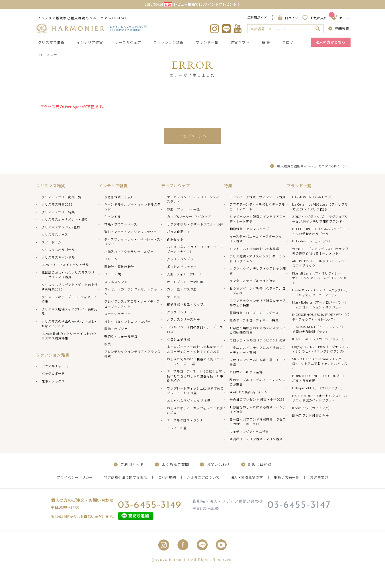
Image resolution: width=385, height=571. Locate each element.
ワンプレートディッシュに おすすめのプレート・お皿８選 (195, 390)
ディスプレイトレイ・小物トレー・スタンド (132, 241)
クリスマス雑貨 (51, 42)
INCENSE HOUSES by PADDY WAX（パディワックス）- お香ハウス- (320, 317)
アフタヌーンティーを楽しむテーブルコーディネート (257, 206)
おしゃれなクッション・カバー (127, 321)
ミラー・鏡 (112, 274)
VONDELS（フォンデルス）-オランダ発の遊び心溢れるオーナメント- (320, 251)
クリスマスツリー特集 (58, 212)
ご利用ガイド (257, 17)
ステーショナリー (117, 313)
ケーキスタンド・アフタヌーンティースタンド (195, 199)
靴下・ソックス (53, 381)
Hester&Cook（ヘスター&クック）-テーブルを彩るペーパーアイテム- (320, 292)
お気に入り (318, 18)
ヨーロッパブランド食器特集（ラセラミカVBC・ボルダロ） (258, 421)
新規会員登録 (259, 464)
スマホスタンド (116, 281)
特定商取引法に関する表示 (125, 477)
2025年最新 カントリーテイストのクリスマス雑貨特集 (69, 336)
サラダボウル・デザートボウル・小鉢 (195, 224)
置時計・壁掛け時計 (119, 266)
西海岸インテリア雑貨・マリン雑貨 (256, 439)
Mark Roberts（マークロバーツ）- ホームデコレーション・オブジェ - (320, 304)
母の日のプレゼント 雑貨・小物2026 (257, 399)
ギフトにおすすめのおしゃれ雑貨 (254, 248)
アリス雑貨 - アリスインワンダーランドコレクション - (257, 258)
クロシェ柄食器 (178, 339)
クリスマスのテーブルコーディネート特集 (69, 299)
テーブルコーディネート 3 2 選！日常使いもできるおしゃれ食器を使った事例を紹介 (195, 376)
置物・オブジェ (116, 328)
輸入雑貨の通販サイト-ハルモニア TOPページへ (313, 166)
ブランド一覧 (207, 42)
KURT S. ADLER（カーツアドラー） (318, 339)
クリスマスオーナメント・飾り (65, 219)
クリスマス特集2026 (57, 204)
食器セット (175, 239)
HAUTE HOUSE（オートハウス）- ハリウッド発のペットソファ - (319, 398)
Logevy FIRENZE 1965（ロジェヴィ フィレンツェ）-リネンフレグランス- (320, 349)
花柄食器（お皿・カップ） (187, 304)
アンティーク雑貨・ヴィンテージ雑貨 (258, 197)
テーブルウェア (128, 42)
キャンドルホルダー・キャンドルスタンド (132, 206)
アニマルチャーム (55, 366)
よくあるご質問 (175, 464)
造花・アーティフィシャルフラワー (130, 231)
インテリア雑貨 (89, 42)
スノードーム (52, 242)
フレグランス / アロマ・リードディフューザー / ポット (132, 303)
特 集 (265, 42)
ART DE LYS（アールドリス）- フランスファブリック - (319, 263)
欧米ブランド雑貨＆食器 (310, 415)
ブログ (288, 42)
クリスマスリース (55, 234)
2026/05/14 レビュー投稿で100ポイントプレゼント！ (192, 4)
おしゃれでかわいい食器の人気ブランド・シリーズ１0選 (195, 361)
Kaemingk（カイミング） (312, 408)
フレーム (111, 259)
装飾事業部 (319, 477)
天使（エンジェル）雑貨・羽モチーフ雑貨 (258, 362)
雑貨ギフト (239, 42)
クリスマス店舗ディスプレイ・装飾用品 (70, 311)
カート (341, 18)
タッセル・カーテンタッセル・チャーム (132, 291)
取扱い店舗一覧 (286, 477)
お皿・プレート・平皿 (183, 209)
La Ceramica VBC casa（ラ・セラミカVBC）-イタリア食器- (320, 206)
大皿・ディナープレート (185, 274)
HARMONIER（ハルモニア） (313, 197)
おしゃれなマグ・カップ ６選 (189, 400)
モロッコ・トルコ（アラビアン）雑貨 (258, 340)
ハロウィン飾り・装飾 (246, 372)
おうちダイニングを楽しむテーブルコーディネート (258, 290)
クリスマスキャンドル (58, 257)
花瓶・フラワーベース (120, 224)
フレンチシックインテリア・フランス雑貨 (132, 354)
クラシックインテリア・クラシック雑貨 (258, 270)
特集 (228, 186)
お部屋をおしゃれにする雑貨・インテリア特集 (258, 409)
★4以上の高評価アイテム (249, 392)
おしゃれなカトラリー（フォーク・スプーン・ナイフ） (195, 249)
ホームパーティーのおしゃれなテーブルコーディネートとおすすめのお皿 (195, 349)
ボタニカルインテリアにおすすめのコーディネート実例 (258, 350)
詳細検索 (342, 28)
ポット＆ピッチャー (182, 266)
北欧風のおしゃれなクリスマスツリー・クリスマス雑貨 (68, 274)
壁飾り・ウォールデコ (121, 336)
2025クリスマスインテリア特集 (65, 264)
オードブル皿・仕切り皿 (185, 281)
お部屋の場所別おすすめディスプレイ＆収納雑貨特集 (258, 330)
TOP (42, 54)
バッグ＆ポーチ (53, 373)
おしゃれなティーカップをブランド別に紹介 (195, 410)
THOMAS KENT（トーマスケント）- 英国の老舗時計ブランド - (319, 329)
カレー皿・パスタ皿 (182, 289)
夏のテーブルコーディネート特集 (254, 320)
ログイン (291, 18)
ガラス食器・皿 (178, 231)
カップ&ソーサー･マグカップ (189, 216)
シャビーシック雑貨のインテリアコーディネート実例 (258, 219)
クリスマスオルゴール (58, 249)
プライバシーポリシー (75, 477)
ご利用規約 (167, 477)
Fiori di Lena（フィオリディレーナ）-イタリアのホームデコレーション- (319, 278)
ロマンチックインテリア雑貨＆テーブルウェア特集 (258, 303)
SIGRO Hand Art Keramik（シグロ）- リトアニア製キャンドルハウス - (319, 364)
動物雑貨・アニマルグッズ (249, 228)
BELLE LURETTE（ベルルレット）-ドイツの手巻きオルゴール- (320, 231)
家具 (107, 343)
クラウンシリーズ (180, 312)
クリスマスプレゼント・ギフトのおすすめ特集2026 (70, 287)
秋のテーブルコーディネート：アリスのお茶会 (257, 382)
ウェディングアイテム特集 (249, 431)
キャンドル (112, 216)
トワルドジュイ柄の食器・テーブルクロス (195, 329)
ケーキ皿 (173, 296)
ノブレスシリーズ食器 (183, 319)
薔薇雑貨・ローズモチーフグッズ (254, 312)
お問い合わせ (218, 464)
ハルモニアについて (203, 477)
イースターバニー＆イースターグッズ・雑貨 (256, 238)
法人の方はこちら (331, 42)
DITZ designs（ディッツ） (312, 241)
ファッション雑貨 (168, 42)
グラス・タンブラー (182, 259)
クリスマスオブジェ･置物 (61, 227)
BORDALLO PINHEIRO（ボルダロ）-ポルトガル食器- (319, 378)
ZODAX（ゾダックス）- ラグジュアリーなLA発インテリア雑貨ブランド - (320, 219)
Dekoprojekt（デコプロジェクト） (318, 388)
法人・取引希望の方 (247, 477)
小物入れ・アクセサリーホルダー (129, 251)
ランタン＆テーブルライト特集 (253, 280)
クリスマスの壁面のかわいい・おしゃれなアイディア (70, 323)
